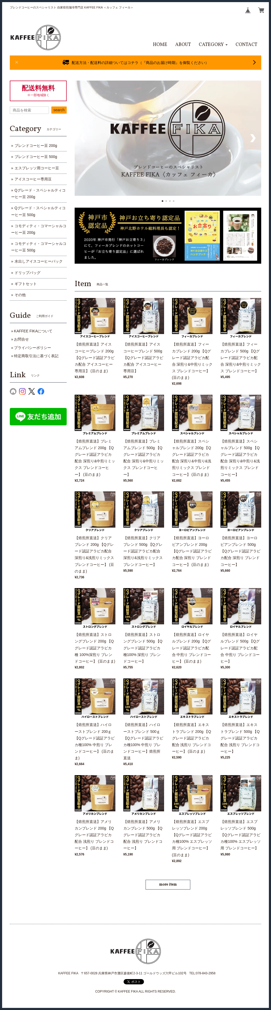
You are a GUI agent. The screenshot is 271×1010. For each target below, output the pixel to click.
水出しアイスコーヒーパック (39, 261)
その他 (20, 295)
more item (168, 884)
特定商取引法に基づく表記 (36, 356)
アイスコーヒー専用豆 (33, 179)
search (59, 110)
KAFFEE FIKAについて (33, 331)
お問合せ (21, 339)
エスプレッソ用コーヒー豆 (37, 168)
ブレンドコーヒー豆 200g (36, 145)
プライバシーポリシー (32, 348)
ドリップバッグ (27, 273)
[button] (213, 45)
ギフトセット (26, 284)
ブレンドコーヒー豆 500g (36, 157)
